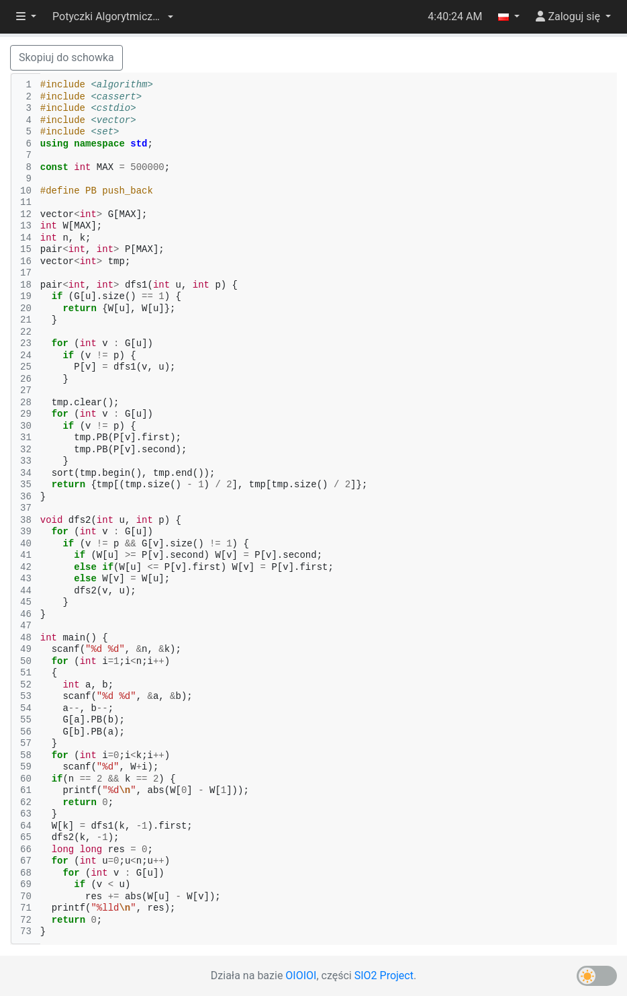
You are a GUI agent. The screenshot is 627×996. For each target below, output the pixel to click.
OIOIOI (300, 975)
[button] (112, 17)
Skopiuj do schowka (66, 57)
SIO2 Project (384, 975)
